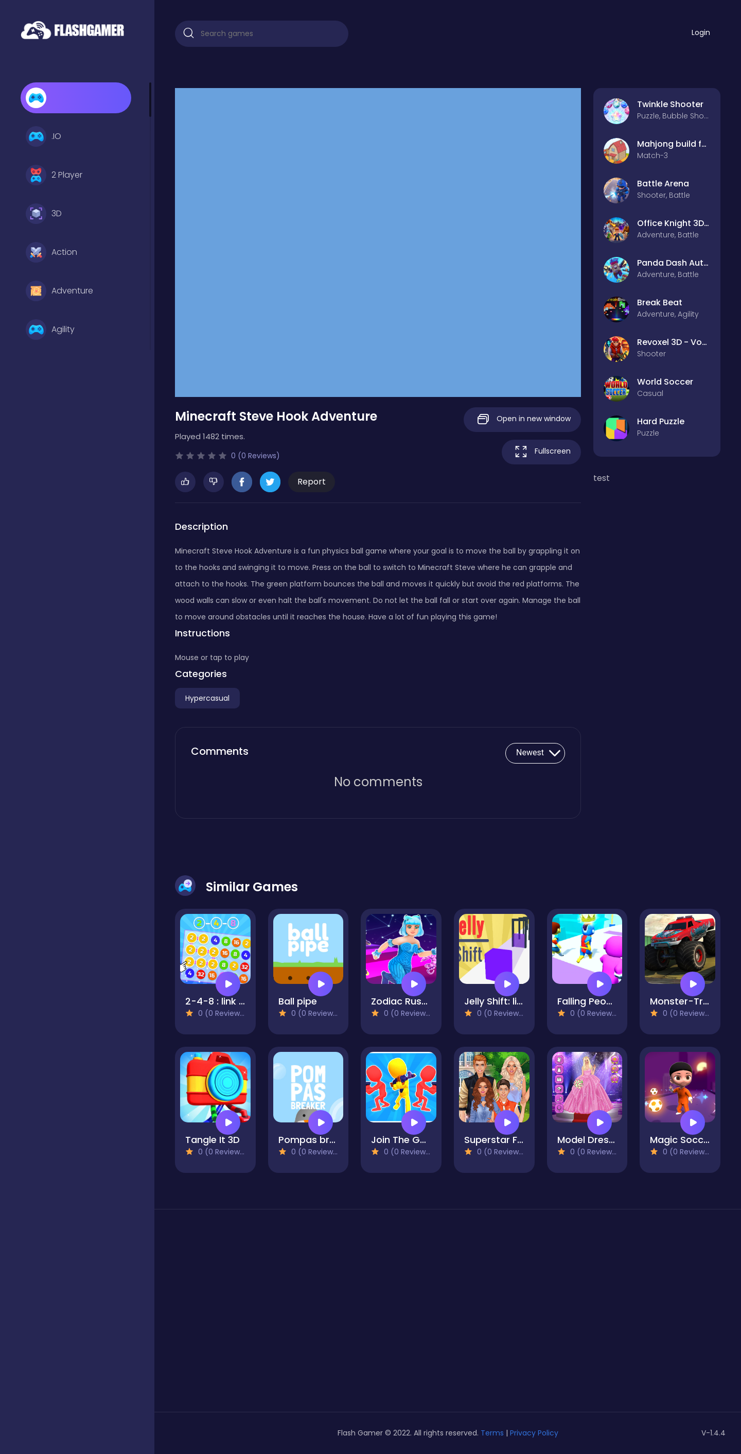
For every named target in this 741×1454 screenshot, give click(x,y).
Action (51, 252)
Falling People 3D (595, 1001)
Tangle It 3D (212, 1139)
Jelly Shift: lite (495, 1001)
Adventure (59, 291)
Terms (492, 1433)
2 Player (54, 175)
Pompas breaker (317, 1139)
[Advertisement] (261, 1314)
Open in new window (522, 419)
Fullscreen (541, 452)
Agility (50, 329)
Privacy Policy (534, 1433)
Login (701, 32)
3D (44, 213)
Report (311, 482)
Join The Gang (404, 1139)
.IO (43, 136)
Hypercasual (207, 698)
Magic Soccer (681, 1139)
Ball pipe (297, 1001)
